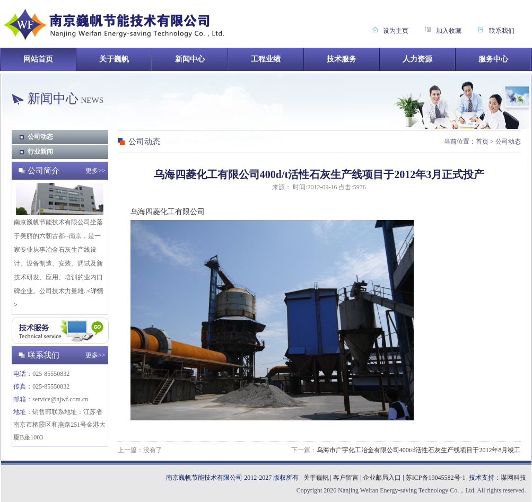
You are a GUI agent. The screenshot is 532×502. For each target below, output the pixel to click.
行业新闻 (40, 151)
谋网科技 (513, 477)
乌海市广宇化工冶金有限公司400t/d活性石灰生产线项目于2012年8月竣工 (419, 450)
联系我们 (501, 30)
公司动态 (40, 136)
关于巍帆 (316, 477)
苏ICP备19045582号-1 (436, 477)
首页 (482, 141)
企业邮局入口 (382, 477)
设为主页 (395, 30)
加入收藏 (448, 30)
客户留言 (346, 477)
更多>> (95, 170)
